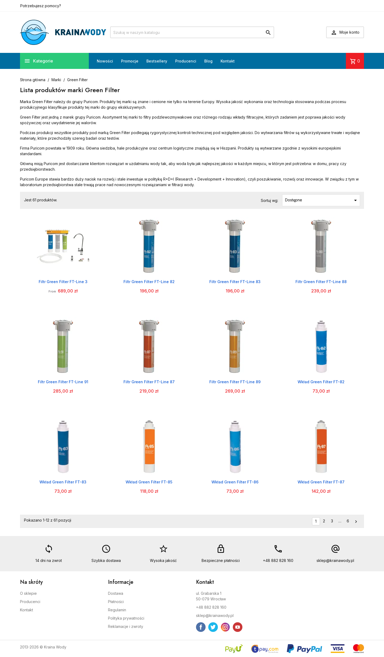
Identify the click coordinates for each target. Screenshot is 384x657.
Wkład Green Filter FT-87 (321, 482)
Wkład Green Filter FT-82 (321, 382)
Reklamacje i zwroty (125, 626)
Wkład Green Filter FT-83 (62, 482)
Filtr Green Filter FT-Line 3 (63, 281)
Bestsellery (156, 61)
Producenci (185, 61)
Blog (208, 61)
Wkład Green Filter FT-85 (149, 482)
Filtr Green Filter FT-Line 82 (149, 281)
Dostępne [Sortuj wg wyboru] (322, 200)
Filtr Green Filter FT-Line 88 (321, 281)
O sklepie (28, 593)
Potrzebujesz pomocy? (40, 5)
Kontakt (228, 61)
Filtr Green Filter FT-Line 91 (63, 382)
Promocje (129, 61)
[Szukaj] (192, 32)
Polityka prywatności (126, 618)
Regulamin (117, 610)
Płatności (116, 601)
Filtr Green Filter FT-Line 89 (235, 382)
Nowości (105, 61)
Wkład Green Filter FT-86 (234, 482)
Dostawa (115, 593)
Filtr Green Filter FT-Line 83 (235, 281)
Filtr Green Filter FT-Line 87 (149, 382)
